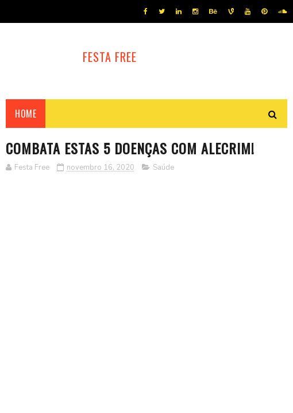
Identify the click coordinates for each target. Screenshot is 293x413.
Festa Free (110, 56)
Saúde (163, 167)
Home (25, 113)
